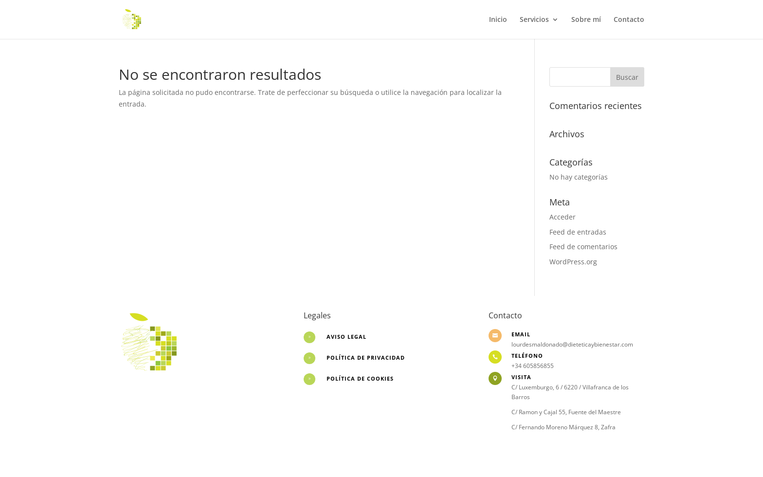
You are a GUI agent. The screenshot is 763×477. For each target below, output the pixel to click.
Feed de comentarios (583, 246)
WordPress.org (573, 261)
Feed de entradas (577, 232)
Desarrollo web (143, 394)
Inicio (498, 20)
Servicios (534, 20)
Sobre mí (586, 20)
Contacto (629, 20)
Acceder (562, 216)
